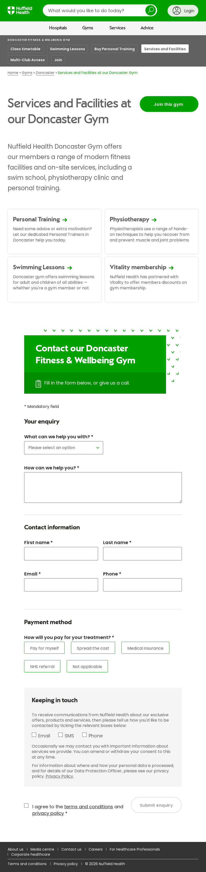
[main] (103, 438)
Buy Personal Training (114, 49)
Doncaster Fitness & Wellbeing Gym (39, 40)
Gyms (87, 28)
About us (15, 849)
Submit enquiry (156, 805)
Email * (32, 574)
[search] (100, 10)
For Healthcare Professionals (135, 849)
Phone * (112, 574)
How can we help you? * (51, 468)
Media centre (42, 849)
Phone (96, 736)
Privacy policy (66, 863)
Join (58, 59)
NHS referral (42, 667)
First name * (38, 542)
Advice (147, 28)
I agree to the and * (77, 809)
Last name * (117, 542)
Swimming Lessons (67, 49)
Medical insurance (145, 648)
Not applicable (87, 667)
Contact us (71, 849)
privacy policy (48, 813)
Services (117, 28)
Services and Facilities (165, 49)
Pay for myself (44, 648)
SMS (69, 736)
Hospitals (58, 28)
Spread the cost (93, 648)
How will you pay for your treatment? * (69, 637)
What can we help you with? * (58, 436)
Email (44, 736)
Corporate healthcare (30, 854)
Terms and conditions (27, 863)
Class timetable (25, 49)
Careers (96, 849)
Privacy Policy (59, 776)
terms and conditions (88, 806)
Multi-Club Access (27, 59)
